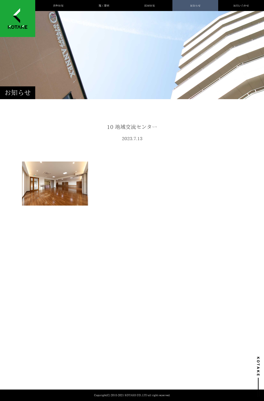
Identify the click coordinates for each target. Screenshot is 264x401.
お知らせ (195, 5)
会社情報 (58, 5)
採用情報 (149, 5)
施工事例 (104, 5)
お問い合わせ (241, 5)
